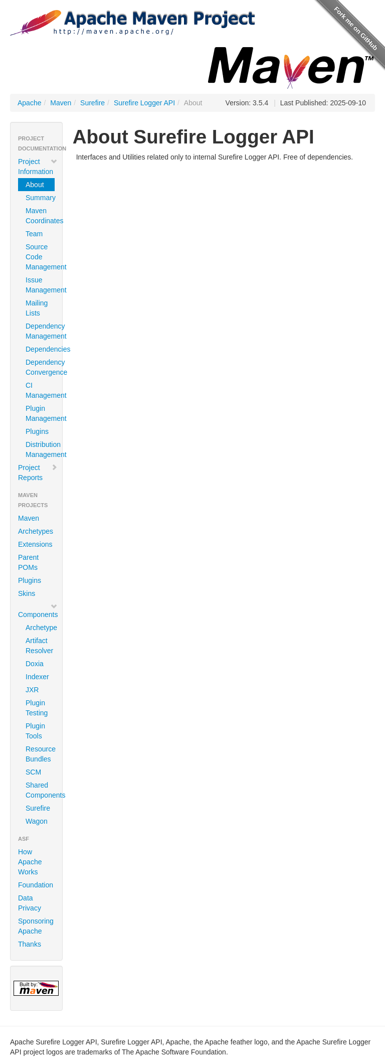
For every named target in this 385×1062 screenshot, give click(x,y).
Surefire (92, 103)
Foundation (35, 885)
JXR (32, 690)
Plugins (37, 431)
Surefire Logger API (144, 103)
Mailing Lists (37, 308)
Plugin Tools (35, 731)
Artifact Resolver (39, 646)
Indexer (37, 677)
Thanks (29, 944)
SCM (33, 772)
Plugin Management (40, 413)
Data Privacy (29, 903)
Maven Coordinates (40, 216)
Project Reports (38, 473)
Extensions (35, 544)
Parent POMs (28, 562)
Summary (40, 198)
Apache (29, 103)
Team (34, 234)
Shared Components (40, 790)
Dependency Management (40, 331)
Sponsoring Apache (36, 926)
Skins (26, 593)
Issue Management (40, 285)
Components (38, 610)
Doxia (35, 664)
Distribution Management (40, 449)
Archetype (40, 628)
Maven (60, 103)
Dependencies (40, 349)
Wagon (37, 821)
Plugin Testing (37, 708)
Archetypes (35, 531)
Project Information (38, 167)
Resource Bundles (40, 754)
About (35, 185)
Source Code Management (40, 257)
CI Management (40, 390)
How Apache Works (30, 862)
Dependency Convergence (40, 367)
